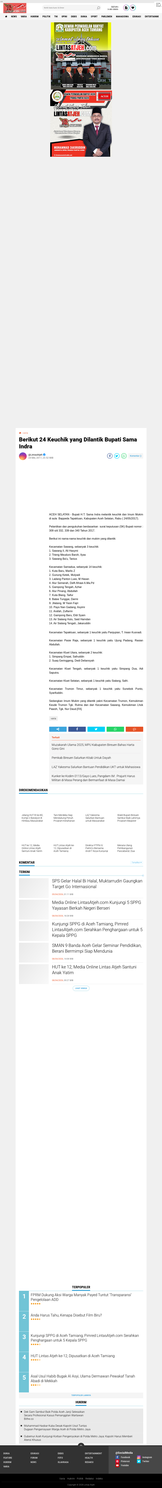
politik (46, 16)
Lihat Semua (81, 988)
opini (64, 16)
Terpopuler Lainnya (81, 1395)
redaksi (89, 1462)
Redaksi (89, 1478)
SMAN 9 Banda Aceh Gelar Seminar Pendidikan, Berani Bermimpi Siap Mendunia (97, 948)
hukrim (35, 16)
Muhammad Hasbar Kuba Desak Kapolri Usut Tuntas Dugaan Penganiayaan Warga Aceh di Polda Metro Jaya (57, 1427)
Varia (62, 1478)
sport (94, 16)
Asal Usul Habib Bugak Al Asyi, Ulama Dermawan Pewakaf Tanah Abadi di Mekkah (83, 1378)
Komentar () (136, 456)
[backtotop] (81, 1446)
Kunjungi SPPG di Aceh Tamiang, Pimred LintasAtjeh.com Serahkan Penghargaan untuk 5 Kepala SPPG (97, 929)
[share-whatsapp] (124, 456)
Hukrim (71, 1478)
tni (56, 16)
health (89, 1457)
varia (24, 16)
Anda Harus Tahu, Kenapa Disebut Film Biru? (66, 1315)
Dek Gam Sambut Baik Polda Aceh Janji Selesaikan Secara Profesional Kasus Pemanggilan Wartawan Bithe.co (54, 1415)
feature (7, 1457)
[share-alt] (58, 729)
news (14, 16)
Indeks (99, 1478)
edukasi (136, 16)
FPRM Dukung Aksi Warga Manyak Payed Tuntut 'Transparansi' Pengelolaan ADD (81, 1297)
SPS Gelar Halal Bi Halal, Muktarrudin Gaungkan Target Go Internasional (97, 883)
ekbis (74, 16)
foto (60, 1457)
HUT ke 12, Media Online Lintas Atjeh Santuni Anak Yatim (94, 969)
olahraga (63, 1462)
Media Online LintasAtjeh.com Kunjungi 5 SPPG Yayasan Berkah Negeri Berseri (96, 905)
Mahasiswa (122, 16)
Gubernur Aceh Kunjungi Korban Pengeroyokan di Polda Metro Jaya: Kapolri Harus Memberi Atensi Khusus (78, 1438)
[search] (71, 8)
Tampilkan (137, 862)
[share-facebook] (109, 456)
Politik (80, 1478)
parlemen (106, 16)
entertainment (93, 1453)
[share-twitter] (117, 456)
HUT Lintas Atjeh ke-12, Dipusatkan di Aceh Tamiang (73, 1356)
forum (34, 1457)
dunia (84, 16)
